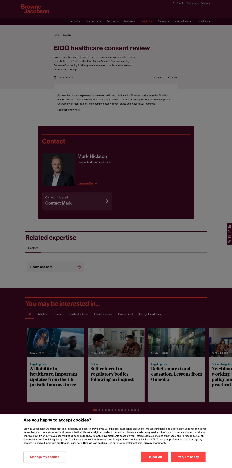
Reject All (155, 461)
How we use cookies (95, 447)
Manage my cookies (44, 461)
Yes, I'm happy (188, 461)
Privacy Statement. (155, 447)
